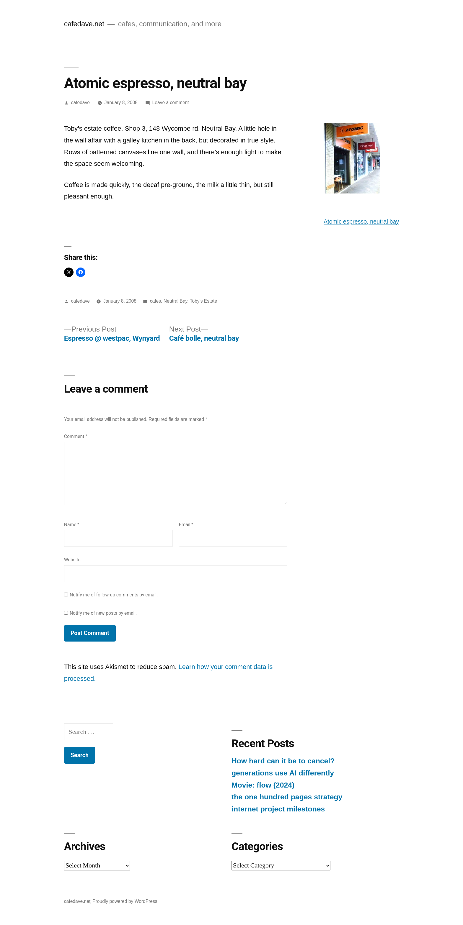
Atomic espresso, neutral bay (361, 221)
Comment (75, 436)
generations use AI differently (282, 773)
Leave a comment (170, 102)
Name (71, 524)
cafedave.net (84, 24)
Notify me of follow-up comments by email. (114, 595)
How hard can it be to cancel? (283, 761)
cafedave (80, 102)
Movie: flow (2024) (262, 785)
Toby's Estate (203, 301)
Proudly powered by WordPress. (125, 901)
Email (186, 524)
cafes (155, 301)
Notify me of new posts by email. (103, 613)
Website (72, 559)
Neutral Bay (175, 301)
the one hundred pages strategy (286, 797)
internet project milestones (278, 809)
